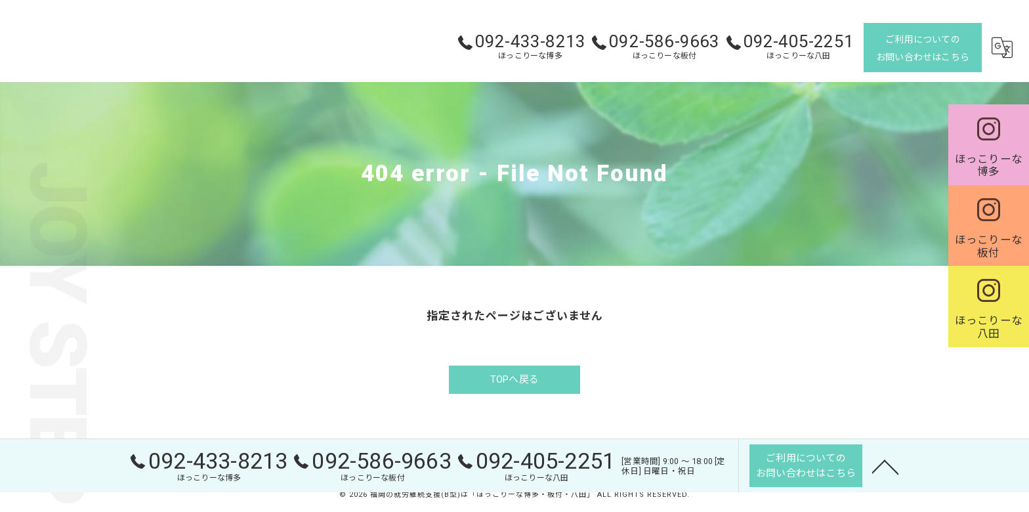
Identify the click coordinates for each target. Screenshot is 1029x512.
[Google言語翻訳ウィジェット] (1002, 47)
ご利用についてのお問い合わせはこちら (922, 48)
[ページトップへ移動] (885, 465)
